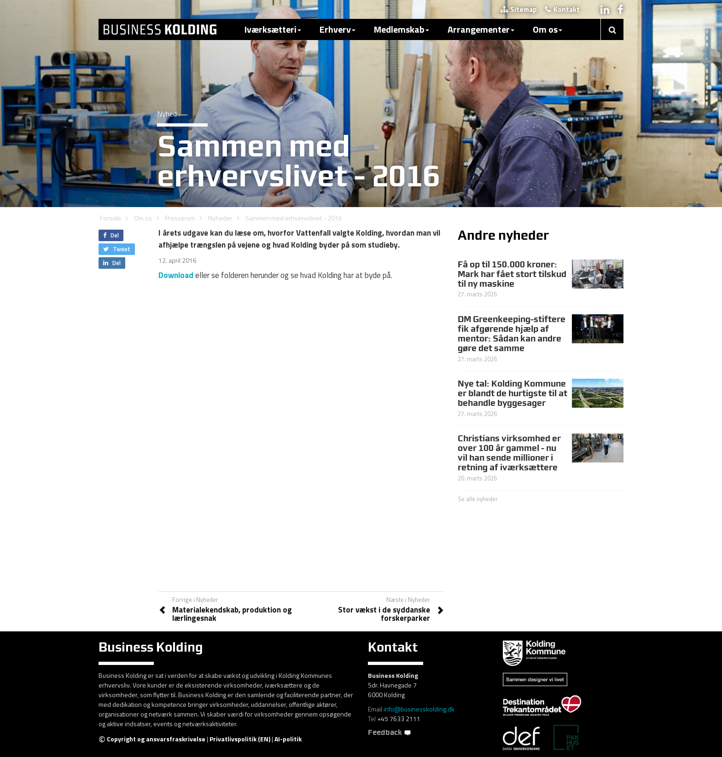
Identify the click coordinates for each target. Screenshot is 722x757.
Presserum (180, 218)
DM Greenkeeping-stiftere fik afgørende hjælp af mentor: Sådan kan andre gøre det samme (511, 333)
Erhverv (337, 29)
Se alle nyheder (478, 498)
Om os (547, 29)
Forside (110, 218)
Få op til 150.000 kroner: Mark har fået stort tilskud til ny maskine (512, 274)
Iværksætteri (273, 29)
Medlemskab (401, 29)
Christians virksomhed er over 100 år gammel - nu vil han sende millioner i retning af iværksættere (509, 452)
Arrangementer (481, 29)
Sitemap (519, 9)
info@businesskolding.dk (419, 709)
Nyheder (220, 218)
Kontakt (562, 9)
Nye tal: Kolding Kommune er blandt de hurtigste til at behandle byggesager (512, 393)
